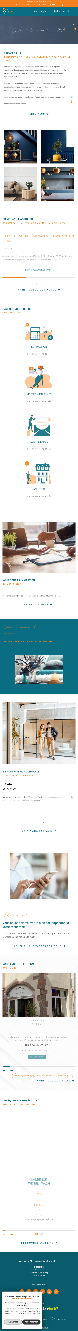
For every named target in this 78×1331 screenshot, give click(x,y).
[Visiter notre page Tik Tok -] (56, 1291)
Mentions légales (36, 1320)
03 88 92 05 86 (39, 1267)
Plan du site (26, 1320)
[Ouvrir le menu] (74, 11)
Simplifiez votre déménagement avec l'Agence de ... (38, 238)
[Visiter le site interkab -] (49, 1308)
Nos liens (52, 1320)
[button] (43, 823)
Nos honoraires (16, 1320)
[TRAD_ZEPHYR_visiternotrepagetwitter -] (28, 1291)
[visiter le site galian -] (23, 1309)
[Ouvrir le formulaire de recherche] (61, 11)
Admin (45, 1320)
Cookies (39, 1321)
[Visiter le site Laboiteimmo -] (39, 1326)
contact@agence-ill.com (39, 1270)
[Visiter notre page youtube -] (49, 1291)
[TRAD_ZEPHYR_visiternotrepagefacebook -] (21, 1291)
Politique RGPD (60, 1320)
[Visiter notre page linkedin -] (42, 1291)
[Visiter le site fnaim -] (34, 1309)
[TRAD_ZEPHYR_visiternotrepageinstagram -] (35, 1291)
